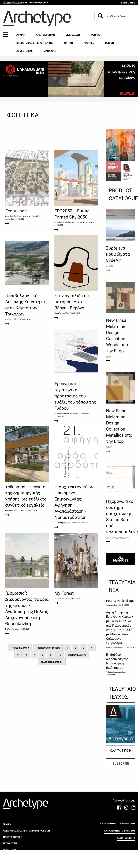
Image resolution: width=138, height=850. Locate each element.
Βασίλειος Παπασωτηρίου (64, 447)
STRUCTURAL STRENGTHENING (34, 43)
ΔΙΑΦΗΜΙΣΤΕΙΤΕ (126, 838)
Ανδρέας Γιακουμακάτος (116, 672)
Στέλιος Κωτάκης (61, 566)
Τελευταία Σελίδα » (52, 705)
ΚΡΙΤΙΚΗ (68, 43)
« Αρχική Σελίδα (20, 691)
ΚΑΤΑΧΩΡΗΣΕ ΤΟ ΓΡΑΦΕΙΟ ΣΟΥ (117, 823)
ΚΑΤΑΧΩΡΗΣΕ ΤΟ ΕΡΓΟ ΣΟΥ (119, 830)
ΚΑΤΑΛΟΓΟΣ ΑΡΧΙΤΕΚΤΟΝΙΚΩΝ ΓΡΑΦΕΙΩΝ (26, 830)
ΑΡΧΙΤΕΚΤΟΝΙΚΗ (45, 34)
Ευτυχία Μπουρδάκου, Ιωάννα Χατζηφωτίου (22, 453)
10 (59, 698)
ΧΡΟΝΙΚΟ (89, 43)
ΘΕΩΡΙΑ (95, 34)
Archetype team (112, 605)
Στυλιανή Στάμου (12, 341)
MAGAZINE (49, 51)
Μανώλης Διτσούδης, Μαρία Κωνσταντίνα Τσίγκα (74, 222)
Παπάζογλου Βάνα (61, 335)
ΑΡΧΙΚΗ (20, 34)
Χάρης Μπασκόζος (12, 642)
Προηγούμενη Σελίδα (48, 691)
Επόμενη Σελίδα (77, 698)
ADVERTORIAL (24, 51)
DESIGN (109, 43)
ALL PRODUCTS (120, 559)
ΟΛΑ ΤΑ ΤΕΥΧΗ (120, 750)
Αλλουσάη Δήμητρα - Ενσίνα (16, 566)
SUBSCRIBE (128, 2)
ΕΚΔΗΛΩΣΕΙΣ (73, 34)
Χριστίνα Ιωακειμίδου (114, 647)
